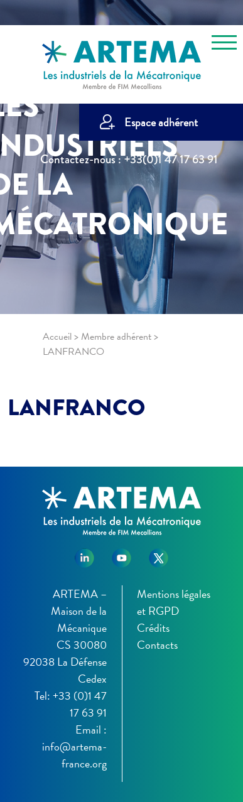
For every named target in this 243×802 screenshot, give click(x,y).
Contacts (157, 644)
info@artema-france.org (74, 755)
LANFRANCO (76, 407)
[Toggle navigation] (224, 44)
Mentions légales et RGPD (173, 602)
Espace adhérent (161, 122)
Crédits (153, 627)
